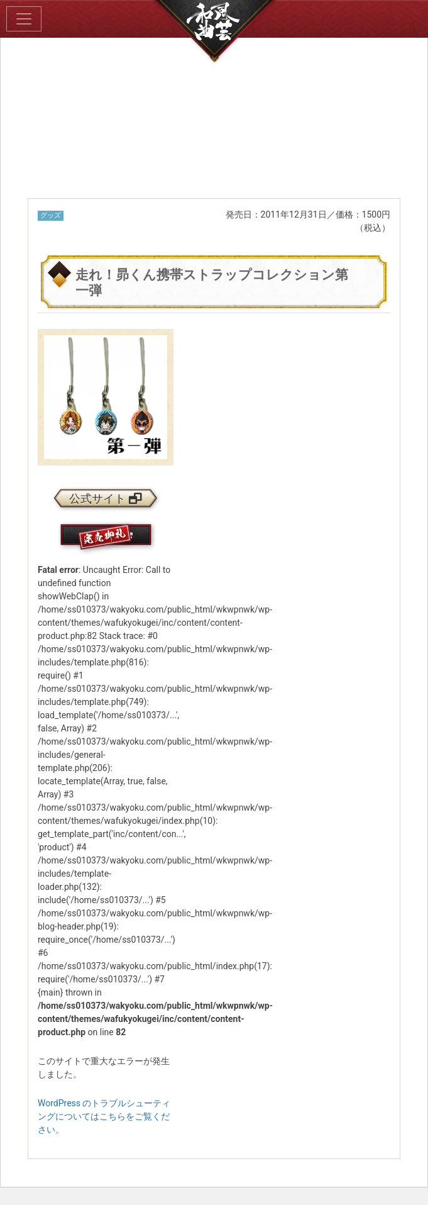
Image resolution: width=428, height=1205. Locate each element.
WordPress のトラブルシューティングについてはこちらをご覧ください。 (104, 1116)
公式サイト (105, 498)
